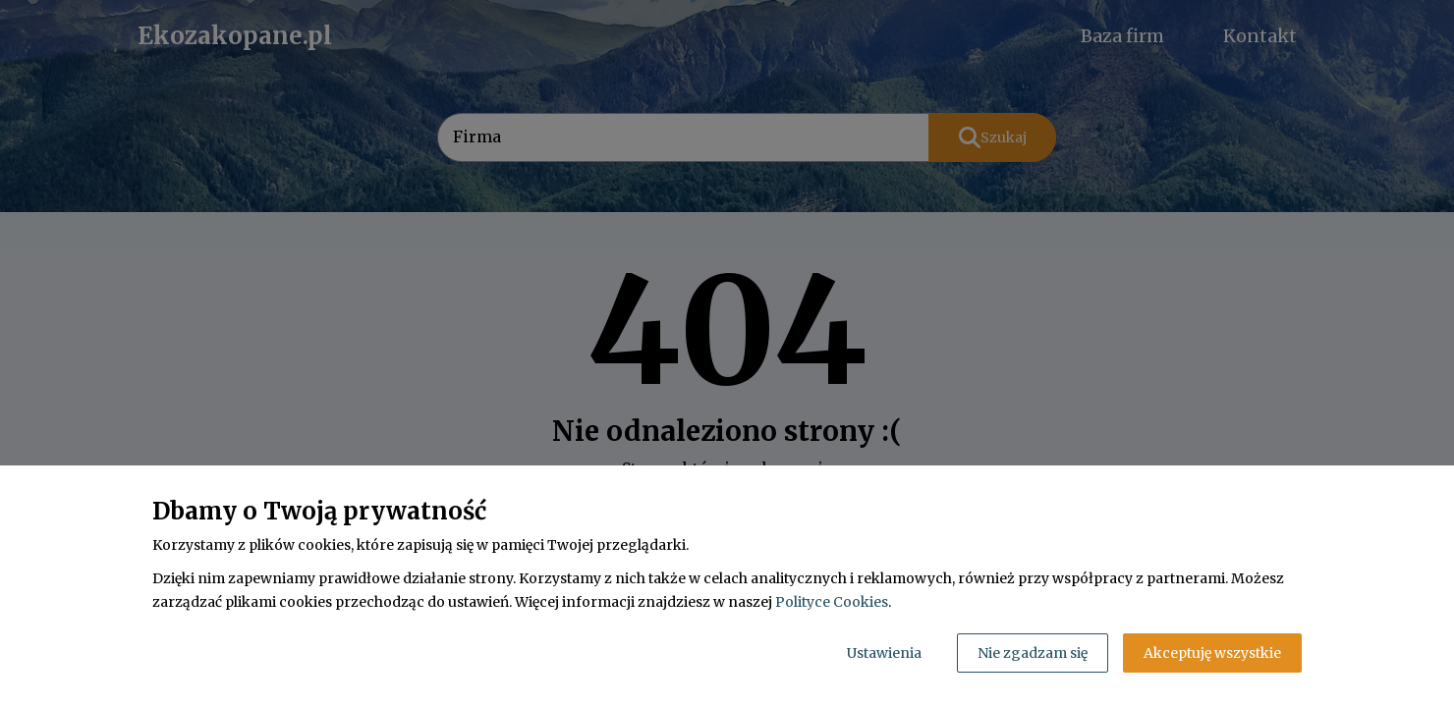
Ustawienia (884, 653)
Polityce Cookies (831, 602)
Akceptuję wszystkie (1212, 653)
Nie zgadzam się (1033, 653)
